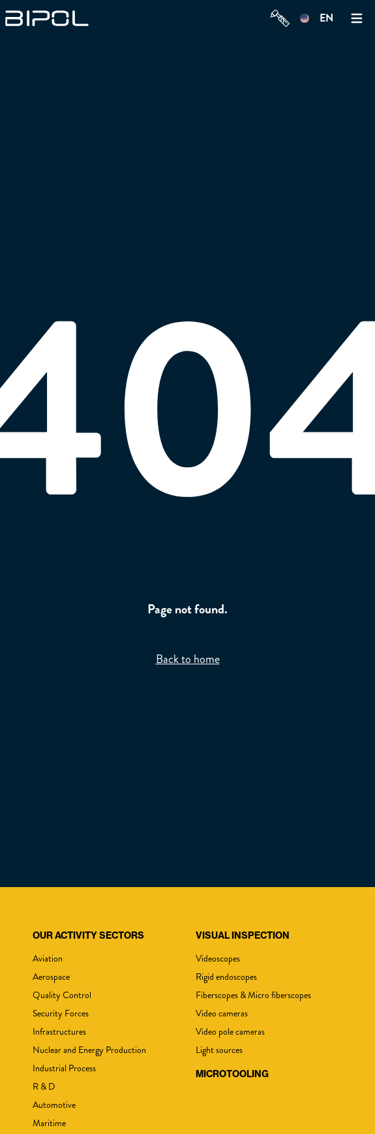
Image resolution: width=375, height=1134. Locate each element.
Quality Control (62, 995)
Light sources (219, 1050)
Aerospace (51, 977)
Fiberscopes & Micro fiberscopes (253, 995)
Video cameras (222, 1013)
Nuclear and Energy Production (89, 1050)
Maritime (49, 1123)
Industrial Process (64, 1068)
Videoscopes (218, 958)
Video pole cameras (230, 1032)
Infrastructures (59, 1032)
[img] (51, 18)
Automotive (54, 1105)
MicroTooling (232, 1074)
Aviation (48, 958)
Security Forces (61, 1013)
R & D (44, 1086)
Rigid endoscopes (226, 977)
